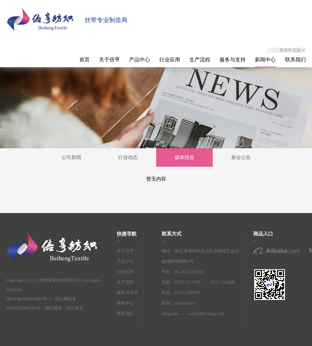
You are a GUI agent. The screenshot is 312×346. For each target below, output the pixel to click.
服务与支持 (232, 60)
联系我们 (295, 60)
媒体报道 (184, 157)
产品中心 (139, 60)
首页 (84, 60)
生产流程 (199, 60)
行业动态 (128, 157)
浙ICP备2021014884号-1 (28, 299)
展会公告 (241, 157)
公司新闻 (71, 157)
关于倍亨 (109, 60)
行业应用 (169, 60)
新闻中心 (265, 60)
